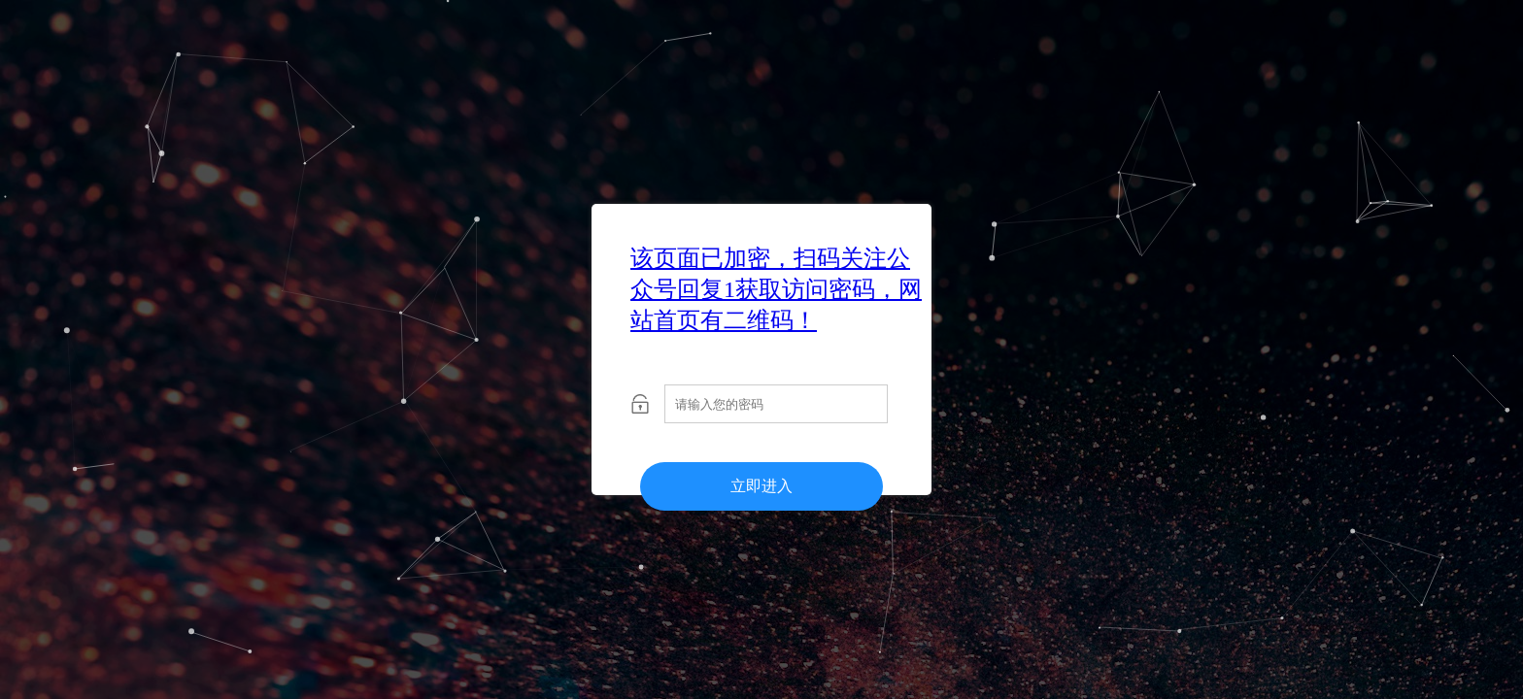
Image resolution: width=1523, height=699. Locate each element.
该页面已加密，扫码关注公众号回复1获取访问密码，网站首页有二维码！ (776, 289)
